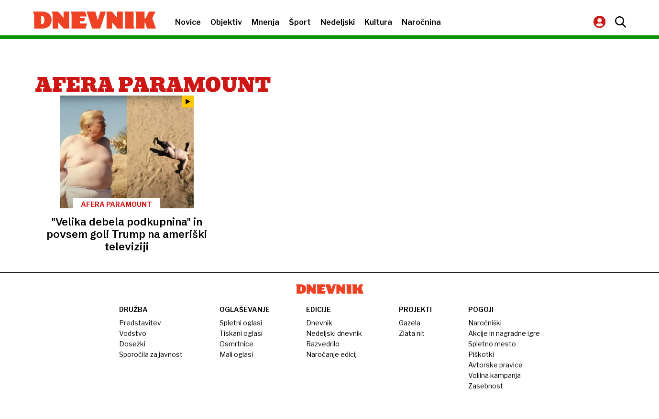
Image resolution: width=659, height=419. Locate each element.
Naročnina (421, 22)
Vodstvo (132, 333)
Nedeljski (337, 22)
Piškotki (481, 354)
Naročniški (485, 323)
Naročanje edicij (331, 354)
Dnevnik (319, 323)
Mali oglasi (236, 354)
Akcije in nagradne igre (504, 333)
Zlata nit (412, 333)
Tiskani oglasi (241, 333)
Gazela (409, 323)
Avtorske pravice (495, 365)
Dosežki (132, 344)
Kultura (378, 22)
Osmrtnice (236, 344)
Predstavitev (140, 323)
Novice (188, 22)
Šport (300, 22)
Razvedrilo (323, 344)
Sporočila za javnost (151, 354)
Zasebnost (485, 386)
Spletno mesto (492, 344)
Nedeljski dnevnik (334, 333)
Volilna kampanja (494, 375)
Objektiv (226, 22)
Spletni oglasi (241, 323)
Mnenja (265, 22)
